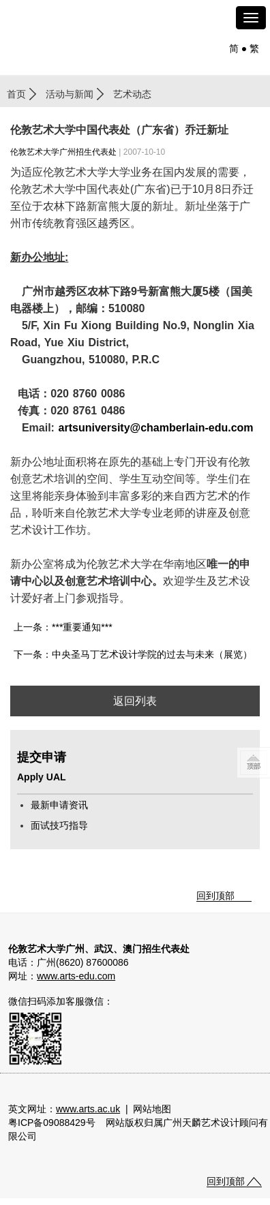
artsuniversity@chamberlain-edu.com (156, 427)
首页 (16, 94)
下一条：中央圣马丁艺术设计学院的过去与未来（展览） (133, 654)
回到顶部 (215, 895)
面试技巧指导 (59, 825)
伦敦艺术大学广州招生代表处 (63, 152)
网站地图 (152, 1108)
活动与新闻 (69, 94)
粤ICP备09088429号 (51, 1122)
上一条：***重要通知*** (63, 627)
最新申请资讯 (59, 804)
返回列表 (135, 701)
